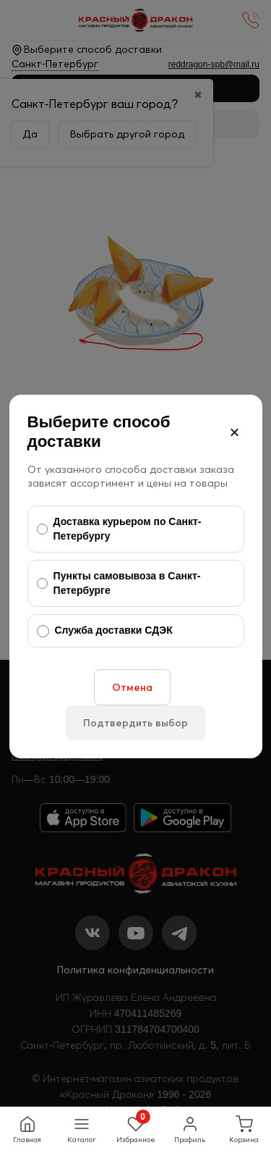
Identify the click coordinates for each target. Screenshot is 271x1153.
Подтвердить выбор (135, 722)
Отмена (132, 687)
